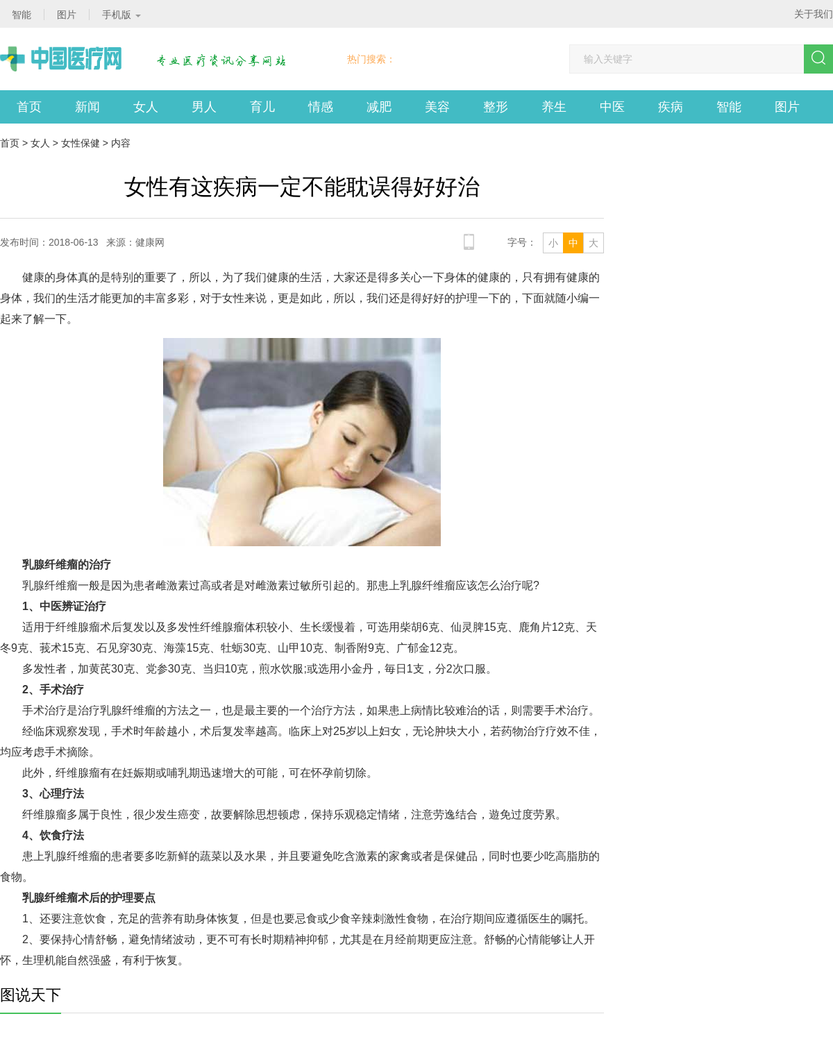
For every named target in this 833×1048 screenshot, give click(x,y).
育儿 (262, 107)
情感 (320, 107)
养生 (553, 107)
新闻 (87, 107)
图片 (787, 107)
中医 (612, 107)
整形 (495, 107)
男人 (204, 107)
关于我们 (813, 13)
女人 (145, 107)
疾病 (670, 107)
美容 (437, 107)
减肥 (379, 107)
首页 (29, 107)
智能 (728, 107)
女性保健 (80, 143)
